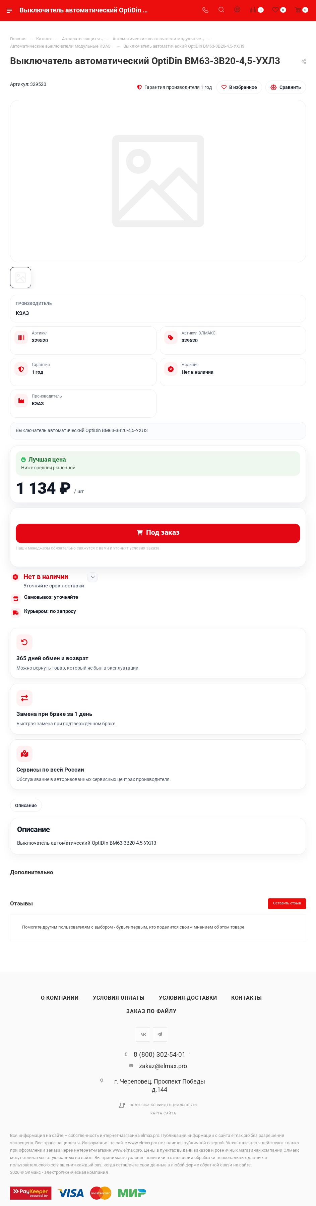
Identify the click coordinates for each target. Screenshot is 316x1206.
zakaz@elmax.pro (163, 1069)
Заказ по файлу (151, 1015)
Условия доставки (188, 1001)
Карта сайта (163, 1116)
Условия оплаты (119, 1001)
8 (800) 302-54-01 (160, 1058)
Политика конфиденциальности (163, 1108)
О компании (60, 1001)
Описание (26, 808)
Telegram (160, 1038)
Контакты (246, 1001)
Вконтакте (143, 1038)
